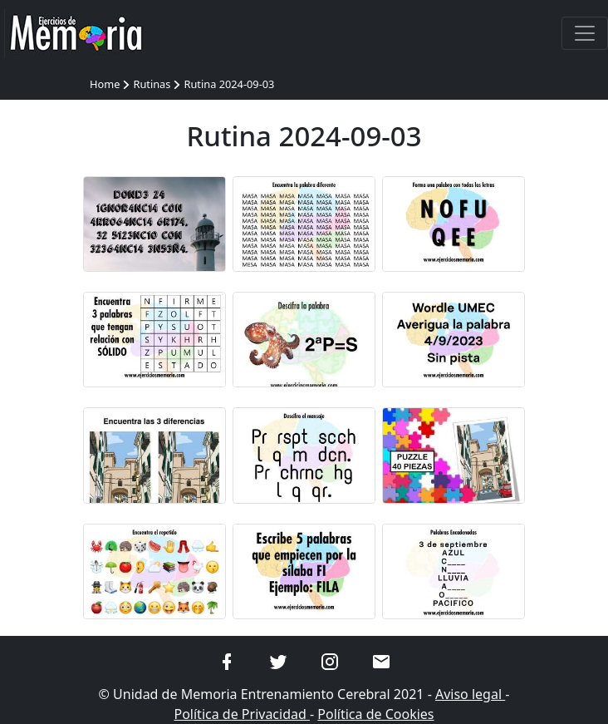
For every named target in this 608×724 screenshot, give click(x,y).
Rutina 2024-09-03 (229, 83)
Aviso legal (470, 694)
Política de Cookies (375, 714)
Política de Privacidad (242, 714)
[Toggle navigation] (584, 33)
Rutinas (151, 83)
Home (105, 83)
